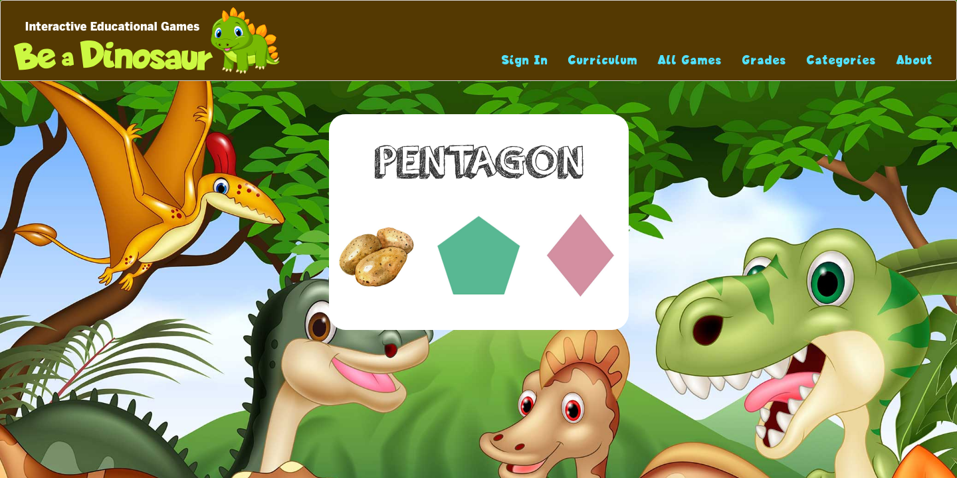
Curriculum (603, 60)
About (915, 60)
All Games (690, 60)
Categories (842, 60)
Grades (764, 60)
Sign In (525, 60)
